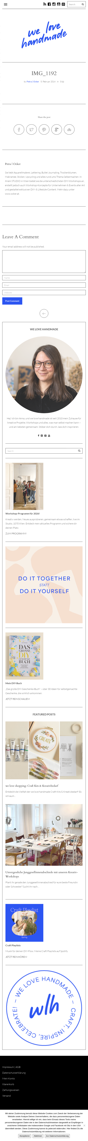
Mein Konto (8, 1078)
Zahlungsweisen (10, 1089)
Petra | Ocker (33, 81)
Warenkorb (8, 1084)
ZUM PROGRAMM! (16, 533)
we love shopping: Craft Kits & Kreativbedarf (31, 786)
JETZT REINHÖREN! (16, 956)
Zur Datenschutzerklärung (57, 1136)
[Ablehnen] (84, 1125)
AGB (18, 1066)
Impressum (8, 1066)
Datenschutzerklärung (14, 1072)
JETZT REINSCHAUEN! (17, 698)
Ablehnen (38, 1136)
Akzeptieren (24, 1136)
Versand (6, 1095)
